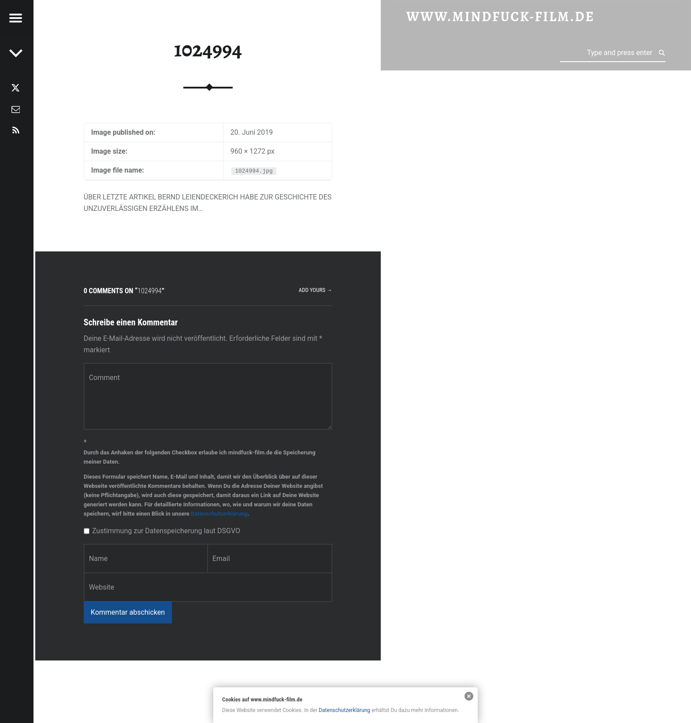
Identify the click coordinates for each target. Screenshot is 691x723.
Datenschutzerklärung (219, 513)
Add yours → (315, 290)
